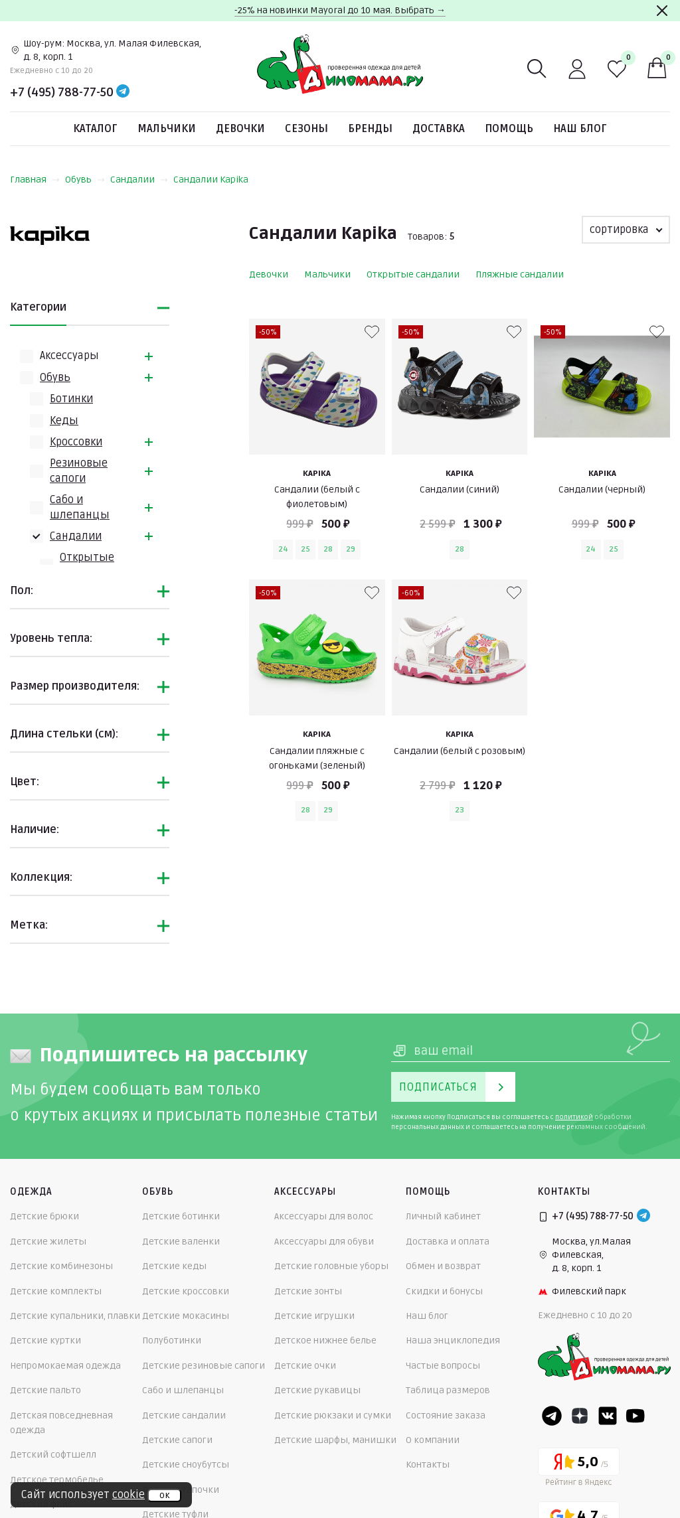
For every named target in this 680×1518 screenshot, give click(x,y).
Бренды (370, 128)
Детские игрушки (314, 1316)
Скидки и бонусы (444, 1291)
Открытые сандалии (413, 274)
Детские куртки (45, 1340)
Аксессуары (69, 355)
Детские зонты (308, 1291)
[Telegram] (122, 92)
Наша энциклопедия (453, 1340)
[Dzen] (579, 1415)
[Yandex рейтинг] (579, 1469)
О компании (433, 1440)
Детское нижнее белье (325, 1340)
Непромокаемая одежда (65, 1365)
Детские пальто (45, 1390)
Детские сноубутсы (185, 1464)
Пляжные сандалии (519, 274)
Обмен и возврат (443, 1266)
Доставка (438, 128)
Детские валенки (181, 1241)
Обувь (85, 179)
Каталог (95, 128)
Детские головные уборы (331, 1266)
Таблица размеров (448, 1390)
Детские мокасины (185, 1316)
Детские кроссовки (185, 1291)
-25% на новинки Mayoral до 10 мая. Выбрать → (340, 10)
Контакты (428, 1464)
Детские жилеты (48, 1241)
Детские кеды (174, 1266)
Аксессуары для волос (323, 1216)
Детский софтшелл (53, 1454)
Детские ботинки (181, 1216)
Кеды (64, 420)
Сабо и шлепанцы (183, 1390)
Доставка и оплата (447, 1241)
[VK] (607, 1415)
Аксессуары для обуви (324, 1241)
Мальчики (166, 128)
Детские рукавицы (317, 1390)
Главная (35, 179)
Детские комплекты (56, 1291)
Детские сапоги (177, 1440)
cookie (128, 1494)
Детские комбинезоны (61, 1266)
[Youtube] (635, 1415)
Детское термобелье (57, 1479)
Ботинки (71, 399)
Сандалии (139, 179)
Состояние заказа (445, 1415)
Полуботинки (171, 1340)
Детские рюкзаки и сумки (332, 1415)
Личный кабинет (443, 1216)
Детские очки (305, 1365)
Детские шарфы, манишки (335, 1440)
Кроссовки (76, 442)
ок (164, 1495)
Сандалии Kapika (210, 179)
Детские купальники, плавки (75, 1316)
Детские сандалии (184, 1415)
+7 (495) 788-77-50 (62, 92)
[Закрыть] (662, 11)
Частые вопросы (443, 1365)
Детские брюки (44, 1216)
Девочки (240, 128)
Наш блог (580, 128)
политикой (574, 1117)
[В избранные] (372, 332)
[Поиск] (537, 69)
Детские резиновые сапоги (203, 1365)
